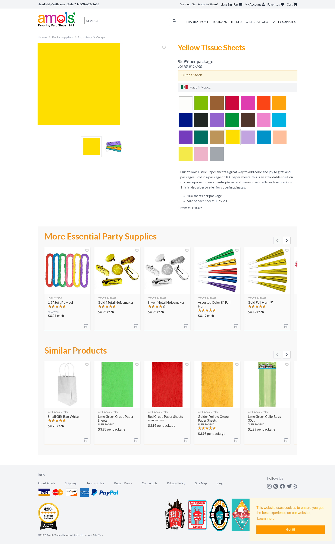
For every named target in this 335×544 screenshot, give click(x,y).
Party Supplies (284, 21)
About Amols (46, 483)
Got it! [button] (290, 529)
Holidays (219, 21)
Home (42, 37)
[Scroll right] (287, 240)
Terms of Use (95, 483)
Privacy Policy (176, 483)
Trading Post (197, 21)
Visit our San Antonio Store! (199, 4)
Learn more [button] (266, 518)
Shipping (70, 483)
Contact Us (149, 483)
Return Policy (123, 483)
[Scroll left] (277, 240)
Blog (220, 483)
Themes (236, 21)
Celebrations (257, 21)
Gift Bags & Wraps (92, 37)
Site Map (201, 483)
